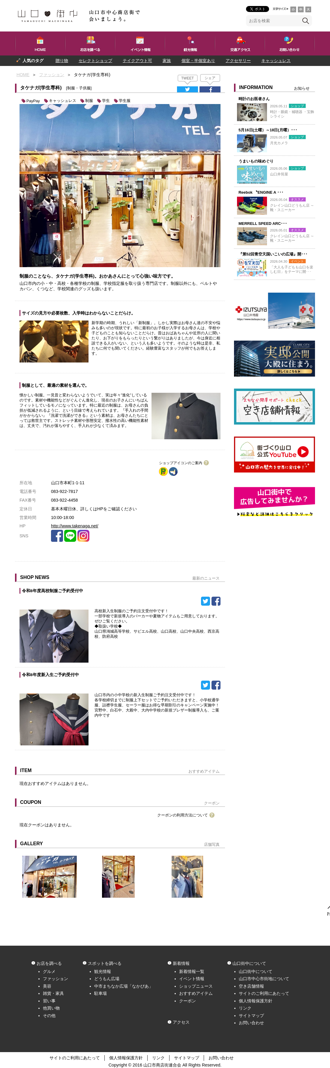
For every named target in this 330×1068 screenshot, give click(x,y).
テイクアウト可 (137, 60)
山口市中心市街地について (264, 978)
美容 (47, 986)
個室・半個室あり (198, 60)
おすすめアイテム (196, 993)
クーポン (187, 1000)
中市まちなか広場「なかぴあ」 (123, 986)
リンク (245, 1008)
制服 (89, 100)
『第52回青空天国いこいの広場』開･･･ (273, 254)
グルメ (49, 971)
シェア (210, 78)
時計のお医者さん (254, 99)
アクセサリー (238, 60)
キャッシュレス (276, 60)
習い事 (49, 1000)
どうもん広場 (106, 978)
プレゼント (27, 71)
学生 (106, 100)
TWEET (187, 78)
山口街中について (255, 971)
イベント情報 (191, 978)
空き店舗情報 (251, 986)
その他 (49, 1015)
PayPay (33, 101)
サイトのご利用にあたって (264, 993)
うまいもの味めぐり (256, 161)
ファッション (51, 74)
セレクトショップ (95, 60)
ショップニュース (196, 986)
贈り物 (62, 60)
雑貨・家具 (53, 993)
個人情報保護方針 (255, 1000)
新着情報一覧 (191, 971)
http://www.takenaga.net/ (74, 526)
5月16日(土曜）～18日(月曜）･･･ (267, 130)
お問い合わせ (251, 1022)
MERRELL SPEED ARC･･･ (262, 223)
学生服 (124, 100)
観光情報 (102, 971)
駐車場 (100, 993)
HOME (22, 74)
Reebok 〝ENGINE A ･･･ (261, 192)
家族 (167, 60)
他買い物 (51, 1008)
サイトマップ (251, 1015)
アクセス (181, 1022)
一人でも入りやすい (67, 71)
